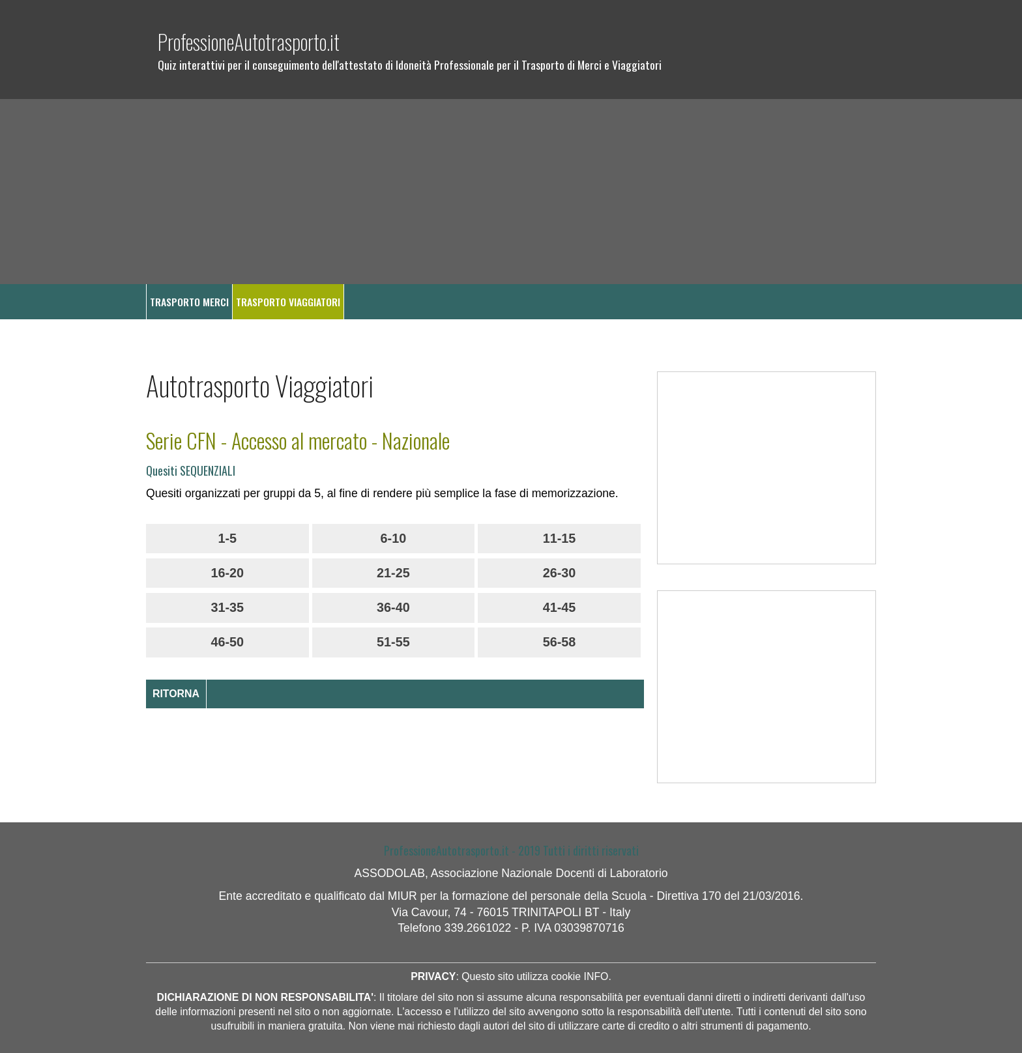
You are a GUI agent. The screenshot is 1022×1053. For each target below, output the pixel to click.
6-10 (394, 538)
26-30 (559, 573)
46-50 (227, 642)
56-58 (559, 642)
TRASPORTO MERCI (189, 302)
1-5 (227, 538)
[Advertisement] (511, 191)
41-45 (559, 607)
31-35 (227, 607)
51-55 (393, 642)
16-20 (227, 573)
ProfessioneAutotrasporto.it (249, 41)
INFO (596, 976)
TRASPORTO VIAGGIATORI (288, 302)
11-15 (559, 538)
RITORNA (176, 693)
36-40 (393, 607)
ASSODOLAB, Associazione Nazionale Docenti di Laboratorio (510, 873)
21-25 (393, 573)
